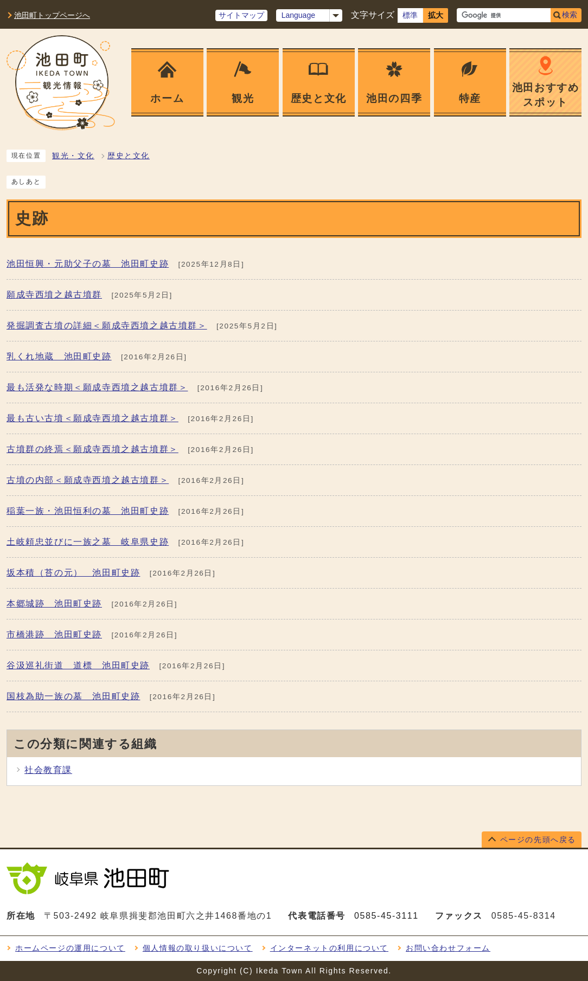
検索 (569, 14)
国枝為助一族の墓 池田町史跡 (73, 696)
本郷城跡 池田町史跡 (54, 603)
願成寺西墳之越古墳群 (54, 294)
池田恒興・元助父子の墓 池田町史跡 (88, 263)
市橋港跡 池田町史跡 (54, 634)
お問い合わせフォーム (448, 948)
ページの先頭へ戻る (538, 839)
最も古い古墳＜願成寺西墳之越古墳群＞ (92, 418)
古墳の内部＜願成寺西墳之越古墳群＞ (88, 480)
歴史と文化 (128, 156)
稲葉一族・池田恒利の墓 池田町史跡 (88, 510)
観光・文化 (73, 156)
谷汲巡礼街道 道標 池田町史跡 (78, 665)
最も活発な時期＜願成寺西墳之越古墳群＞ (97, 387)
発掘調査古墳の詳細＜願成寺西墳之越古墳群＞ (107, 325)
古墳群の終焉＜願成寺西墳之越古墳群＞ (92, 449)
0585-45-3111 (386, 915)
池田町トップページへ (52, 15)
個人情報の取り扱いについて (198, 948)
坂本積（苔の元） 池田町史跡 (73, 572)
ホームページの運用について (70, 948)
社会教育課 (48, 770)
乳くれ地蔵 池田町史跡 (59, 356)
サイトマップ (241, 15)
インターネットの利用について (329, 948)
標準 (410, 15)
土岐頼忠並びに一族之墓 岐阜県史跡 (88, 541)
